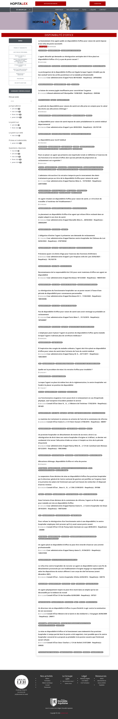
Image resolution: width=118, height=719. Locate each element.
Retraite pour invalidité (58, 190)
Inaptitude (65, 229)
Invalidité (76, 146)
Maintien (89, 428)
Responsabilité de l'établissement (87, 284)
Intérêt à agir (42, 623)
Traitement (82, 428)
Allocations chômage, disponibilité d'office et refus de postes (62, 461)
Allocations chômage (99, 66)
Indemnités (86, 652)
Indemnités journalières (87, 146)
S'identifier (97, 3)
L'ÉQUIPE (93, 10)
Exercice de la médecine (20, 74)
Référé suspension (44, 100)
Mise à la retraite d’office (75, 167)
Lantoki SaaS (64, 713)
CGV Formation (85, 683)
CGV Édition (85, 680)
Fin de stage (55, 413)
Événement (47, 687)
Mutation (82, 602)
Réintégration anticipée (85, 66)
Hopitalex (101, 685)
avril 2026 (16, 109)
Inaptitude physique (44, 602)
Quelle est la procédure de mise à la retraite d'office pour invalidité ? (65, 369)
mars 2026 (16, 111)
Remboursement (82, 190)
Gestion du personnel (20, 52)
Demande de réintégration (68, 66)
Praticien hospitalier (58, 455)
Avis (40, 363)
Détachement (56, 66)
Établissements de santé (20, 65)
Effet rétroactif (71, 190)
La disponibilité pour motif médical (52, 140)
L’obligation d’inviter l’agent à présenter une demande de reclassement (66, 235)
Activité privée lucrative (79, 208)
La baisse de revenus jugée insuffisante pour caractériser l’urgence (64, 90)
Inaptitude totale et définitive (47, 169)
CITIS (68, 84)
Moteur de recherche (50, 3)
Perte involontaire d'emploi (46, 470)
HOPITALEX (59, 10)
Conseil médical (77, 149)
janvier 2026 (17, 117)
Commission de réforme (59, 428)
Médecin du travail (91, 602)
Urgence (53, 100)
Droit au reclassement (98, 413)
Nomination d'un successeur (47, 625)
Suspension (48, 494)
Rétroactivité (62, 392)
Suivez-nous (68, 683)
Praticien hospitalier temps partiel (49, 652)
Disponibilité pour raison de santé (70, 50)
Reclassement (62, 167)
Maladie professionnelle (46, 84)
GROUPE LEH (21, 10)
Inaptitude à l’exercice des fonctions (67, 169)
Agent (76, 602)
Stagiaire (70, 413)
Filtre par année (14, 97)
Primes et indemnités (20, 48)
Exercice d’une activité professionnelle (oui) (64, 560)
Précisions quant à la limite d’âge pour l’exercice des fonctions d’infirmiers (67, 254)
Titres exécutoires (65, 192)
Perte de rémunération (90, 494)
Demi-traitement (76, 192)
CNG (81, 494)
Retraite (41, 167)
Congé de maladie (67, 146)
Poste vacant (55, 284)
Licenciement (42, 50)
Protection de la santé (20, 56)
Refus (90, 468)
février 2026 (17, 114)
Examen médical (72, 392)
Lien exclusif (75, 84)
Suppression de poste (66, 652)
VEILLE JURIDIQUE (73, 10)
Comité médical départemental (61, 134)
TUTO (84, 10)
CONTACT (102, 10)
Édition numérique (47, 683)
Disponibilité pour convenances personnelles (74, 468)
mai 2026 (15, 151)
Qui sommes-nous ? (68, 681)
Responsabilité (43, 584)
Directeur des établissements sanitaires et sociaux (75, 623)
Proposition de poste (92, 584)
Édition (47, 678)
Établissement (80, 584)
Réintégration (43, 468)
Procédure (20, 78)
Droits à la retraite (66, 266)
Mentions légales (85, 678)
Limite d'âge (55, 266)
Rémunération (43, 146)
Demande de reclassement (84, 248)
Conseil (47, 685)
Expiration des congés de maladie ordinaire (81, 327)
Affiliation (89, 115)
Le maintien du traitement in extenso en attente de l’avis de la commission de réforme (72, 419)
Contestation (60, 625)
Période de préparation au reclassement (91, 169)
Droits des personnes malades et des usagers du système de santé (20, 61)
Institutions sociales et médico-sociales (20, 69)
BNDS (102, 678)
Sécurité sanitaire (20, 83)
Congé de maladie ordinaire (67, 248)
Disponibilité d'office (54, 50)
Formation (47, 680)
